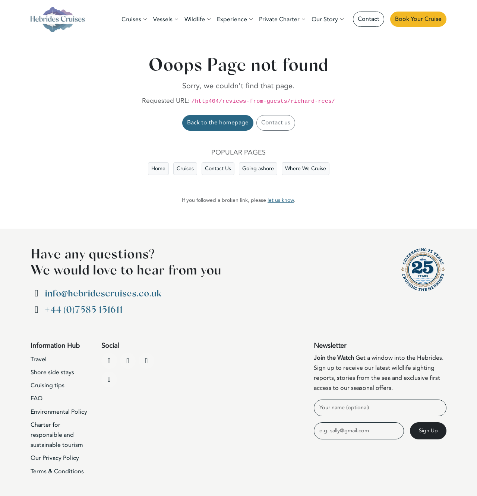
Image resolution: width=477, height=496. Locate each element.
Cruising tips (47, 385)
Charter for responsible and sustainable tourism (57, 435)
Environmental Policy (59, 412)
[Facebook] (109, 361)
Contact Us (218, 168)
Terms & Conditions (57, 471)
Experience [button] (232, 19)
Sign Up (428, 430)
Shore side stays (52, 372)
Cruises (185, 168)
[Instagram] (146, 361)
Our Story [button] (325, 19)
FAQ (36, 398)
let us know (281, 200)
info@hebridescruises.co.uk (103, 293)
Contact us (275, 122)
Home (158, 168)
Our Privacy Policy (55, 458)
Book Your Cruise (418, 19)
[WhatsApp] (109, 379)
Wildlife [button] (194, 19)
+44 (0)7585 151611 (84, 310)
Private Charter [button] (279, 19)
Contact (368, 19)
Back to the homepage (218, 122)
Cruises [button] (131, 19)
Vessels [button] (163, 19)
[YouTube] (128, 361)
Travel (39, 359)
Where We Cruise (305, 168)
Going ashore (258, 168)
